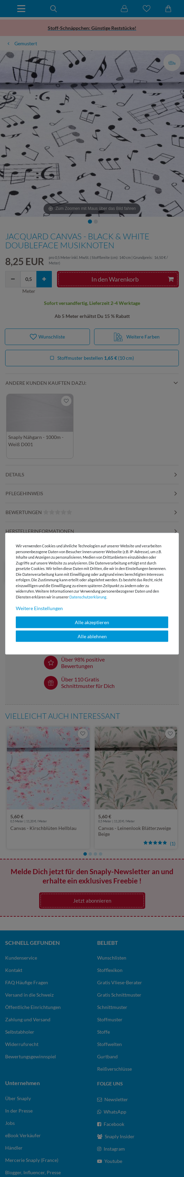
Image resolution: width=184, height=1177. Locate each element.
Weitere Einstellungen (39, 608)
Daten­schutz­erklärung (87, 596)
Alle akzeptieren (92, 622)
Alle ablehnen (92, 636)
